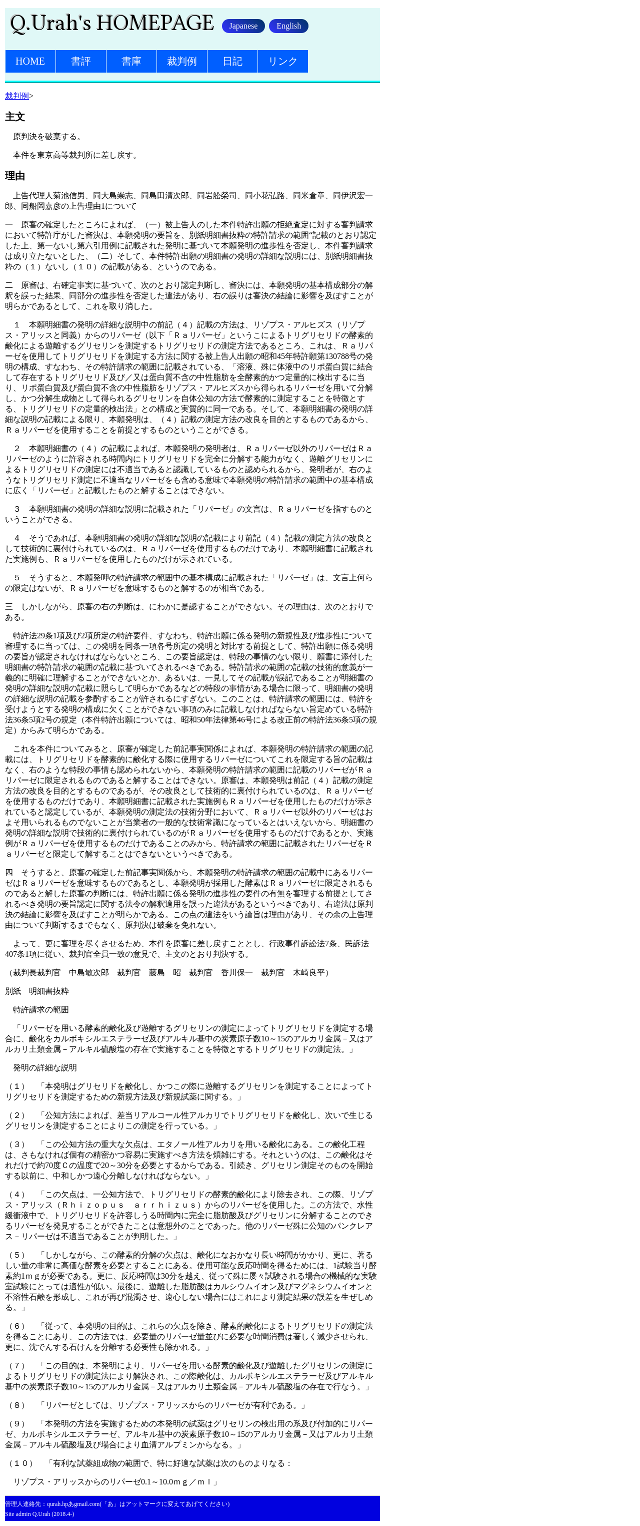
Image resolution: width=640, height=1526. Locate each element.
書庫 (132, 61)
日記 (232, 61)
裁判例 (182, 61)
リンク (283, 61)
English (288, 26)
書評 (81, 61)
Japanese (244, 26)
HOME (30, 61)
